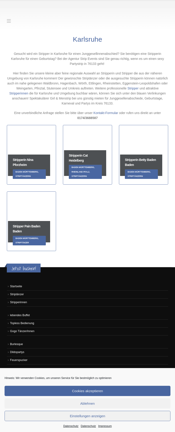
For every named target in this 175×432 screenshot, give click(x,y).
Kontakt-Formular (106, 113)
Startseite (16, 286)
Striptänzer (17, 294)
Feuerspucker (19, 361)
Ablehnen (87, 403)
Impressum (105, 426)
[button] (10, 21)
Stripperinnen (19, 93)
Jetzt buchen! (23, 268)
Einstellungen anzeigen (87, 416)
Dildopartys (17, 353)
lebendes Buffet (20, 316)
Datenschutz (71, 426)
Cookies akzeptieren (87, 391)
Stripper (133, 88)
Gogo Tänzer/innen (22, 332)
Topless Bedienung (22, 324)
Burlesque (16, 345)
